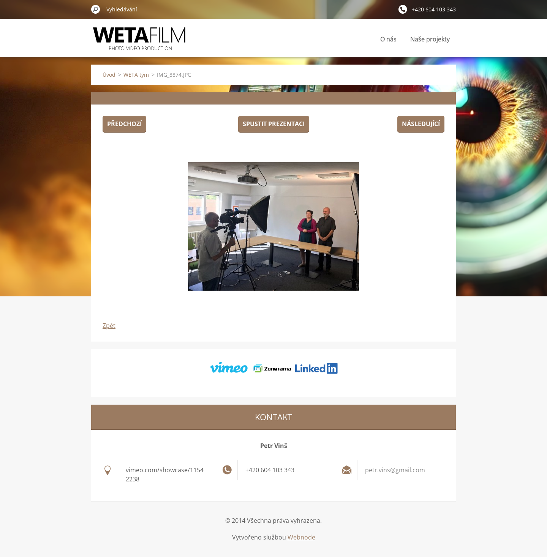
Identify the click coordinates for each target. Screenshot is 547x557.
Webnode (301, 537)
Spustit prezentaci (274, 124)
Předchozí (124, 124)
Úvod (109, 74)
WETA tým (136, 74)
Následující (421, 124)
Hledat (95, 9)
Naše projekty (430, 39)
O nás (388, 39)
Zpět (109, 325)
